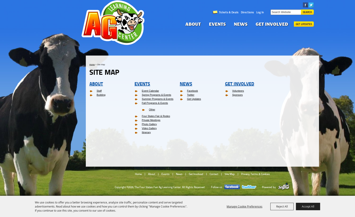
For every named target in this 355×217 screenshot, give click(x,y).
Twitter (190, 94)
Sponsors (237, 94)
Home (92, 64)
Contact (214, 174)
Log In (260, 12)
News (240, 24)
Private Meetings (151, 120)
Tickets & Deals (228, 12)
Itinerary (146, 132)
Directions (247, 12)
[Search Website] (286, 12)
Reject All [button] (282, 206)
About (193, 24)
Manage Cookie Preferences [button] (244, 206)
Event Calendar (150, 90)
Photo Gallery (149, 124)
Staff (99, 90)
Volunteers (238, 90)
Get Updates (194, 99)
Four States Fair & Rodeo (156, 116)
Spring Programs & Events (156, 94)
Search (307, 12)
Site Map (230, 174)
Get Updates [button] (304, 24)
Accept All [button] (308, 206)
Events (217, 24)
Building (101, 94)
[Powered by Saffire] (284, 187)
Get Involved (272, 24)
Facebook (192, 90)
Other (152, 109)
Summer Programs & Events (157, 99)
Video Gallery (149, 128)
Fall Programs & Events (155, 103)
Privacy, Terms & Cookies (255, 174)
